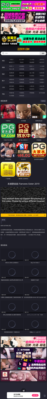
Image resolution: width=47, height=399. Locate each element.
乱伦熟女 (32, 75)
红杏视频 (11, 95)
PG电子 (12, 59)
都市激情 (11, 86)
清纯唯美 (21, 82)
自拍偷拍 (21, 66)
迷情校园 (11, 89)
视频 (3, 67)
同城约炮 (11, 93)
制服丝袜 (11, 75)
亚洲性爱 (11, 73)
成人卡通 (32, 73)
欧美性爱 (42, 73)
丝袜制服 (21, 69)
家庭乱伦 (21, 86)
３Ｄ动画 (42, 66)
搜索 (43, 53)
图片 (3, 81)
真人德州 (21, 59)
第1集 (3, 220)
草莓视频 (32, 93)
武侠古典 (42, 86)
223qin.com (23, 49)
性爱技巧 (42, 89)
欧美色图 (32, 79)
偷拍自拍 (21, 73)
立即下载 (35, 395)
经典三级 (21, 75)
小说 (3, 87)
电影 (3, 74)
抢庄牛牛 (42, 62)
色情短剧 (21, 95)
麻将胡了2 (11, 62)
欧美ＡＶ (32, 66)
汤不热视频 (42, 93)
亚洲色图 (21, 79)
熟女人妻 (11, 69)
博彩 (3, 61)
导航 (3, 94)
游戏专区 (42, 59)
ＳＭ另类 (42, 69)
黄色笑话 (32, 89)
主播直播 (32, 69)
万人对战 (32, 59)
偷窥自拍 (11, 79)
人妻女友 (32, 86)
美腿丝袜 (11, 82)
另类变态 (42, 75)
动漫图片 (42, 79)
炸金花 (21, 62)
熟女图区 (32, 82)
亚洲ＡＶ (11, 66)
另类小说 (21, 89)
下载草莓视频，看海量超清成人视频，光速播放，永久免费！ (26, 215)
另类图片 (42, 82)
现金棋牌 (32, 62)
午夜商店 (21, 93)
